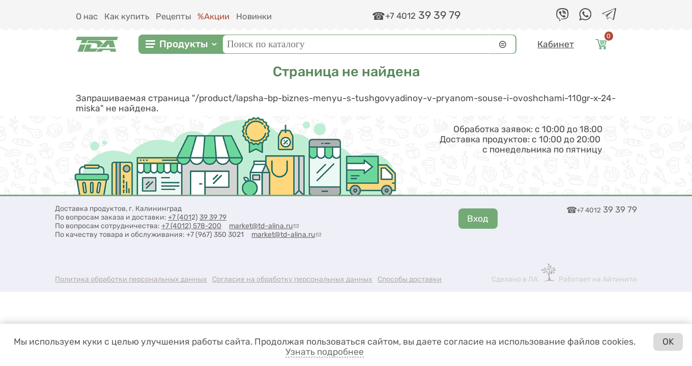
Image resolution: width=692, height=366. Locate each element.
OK (668, 342)
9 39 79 (215, 217)
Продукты (183, 44)
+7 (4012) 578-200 (191, 226)
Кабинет (555, 44)
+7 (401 (179, 217)
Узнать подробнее (324, 352)
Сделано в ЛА (515, 279)
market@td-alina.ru (264, 226)
